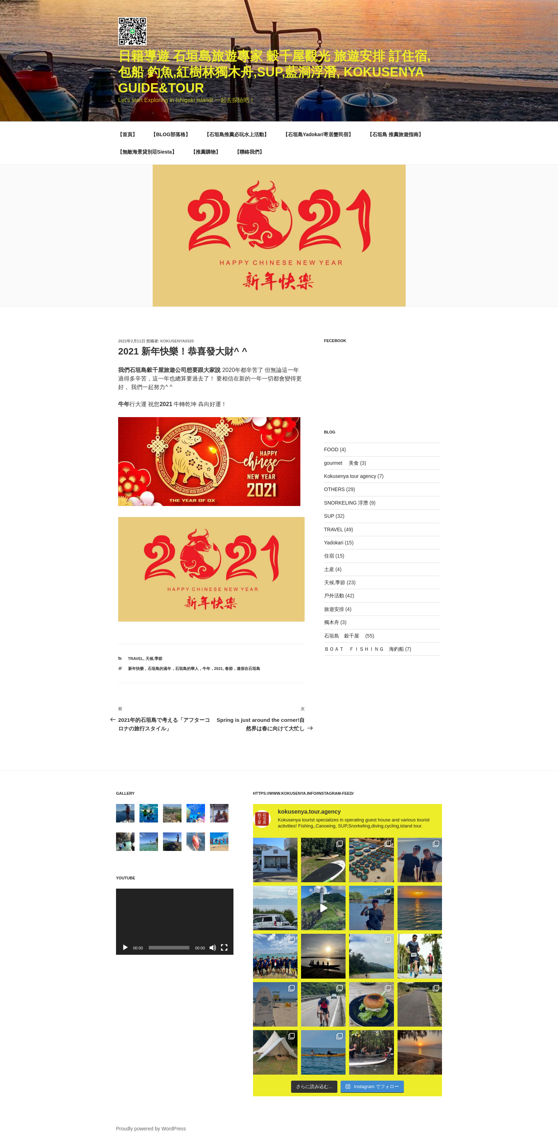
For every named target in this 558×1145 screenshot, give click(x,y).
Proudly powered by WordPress (151, 1128)
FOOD (331, 449)
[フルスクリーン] (224, 947)
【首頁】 (127, 134)
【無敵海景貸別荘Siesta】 (147, 152)
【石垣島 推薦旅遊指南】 (395, 134)
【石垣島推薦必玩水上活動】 (236, 134)
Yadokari (333, 542)
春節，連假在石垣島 (242, 668)
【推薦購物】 (206, 152)
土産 (329, 569)
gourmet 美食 (341, 463)
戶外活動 (334, 595)
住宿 (329, 556)
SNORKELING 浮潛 (346, 503)
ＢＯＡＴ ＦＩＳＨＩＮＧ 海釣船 (364, 649)
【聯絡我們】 (249, 152)
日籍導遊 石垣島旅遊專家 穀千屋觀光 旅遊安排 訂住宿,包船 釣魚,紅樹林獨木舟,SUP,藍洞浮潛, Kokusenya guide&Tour (274, 72)
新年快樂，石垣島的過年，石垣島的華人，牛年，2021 (175, 668)
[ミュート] (212, 947)
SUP (329, 516)
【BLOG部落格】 (170, 134)
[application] (174, 921)
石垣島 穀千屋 (344, 636)
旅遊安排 (334, 609)
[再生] (125, 947)
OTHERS (334, 489)
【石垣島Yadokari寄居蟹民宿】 (318, 134)
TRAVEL (135, 658)
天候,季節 (154, 658)
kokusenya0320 (177, 341)
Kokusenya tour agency (350, 476)
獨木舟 (331, 622)
